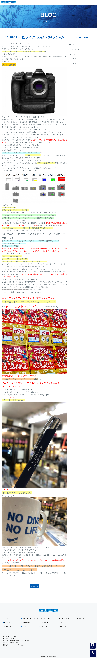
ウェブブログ (74, 49)
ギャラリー (44, 622)
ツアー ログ (44, 627)
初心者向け (7, 622)
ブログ (61, 622)
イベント (25, 627)
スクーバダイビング (76, 54)
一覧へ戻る (34, 586)
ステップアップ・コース (30, 618)
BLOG (72, 44)
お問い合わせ (81, 618)
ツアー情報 (26, 622)
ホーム (6, 618)
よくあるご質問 (64, 618)
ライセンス (7, 627)
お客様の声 (62, 627)
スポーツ (73, 58)
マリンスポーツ (75, 63)
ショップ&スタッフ (47, 618)
